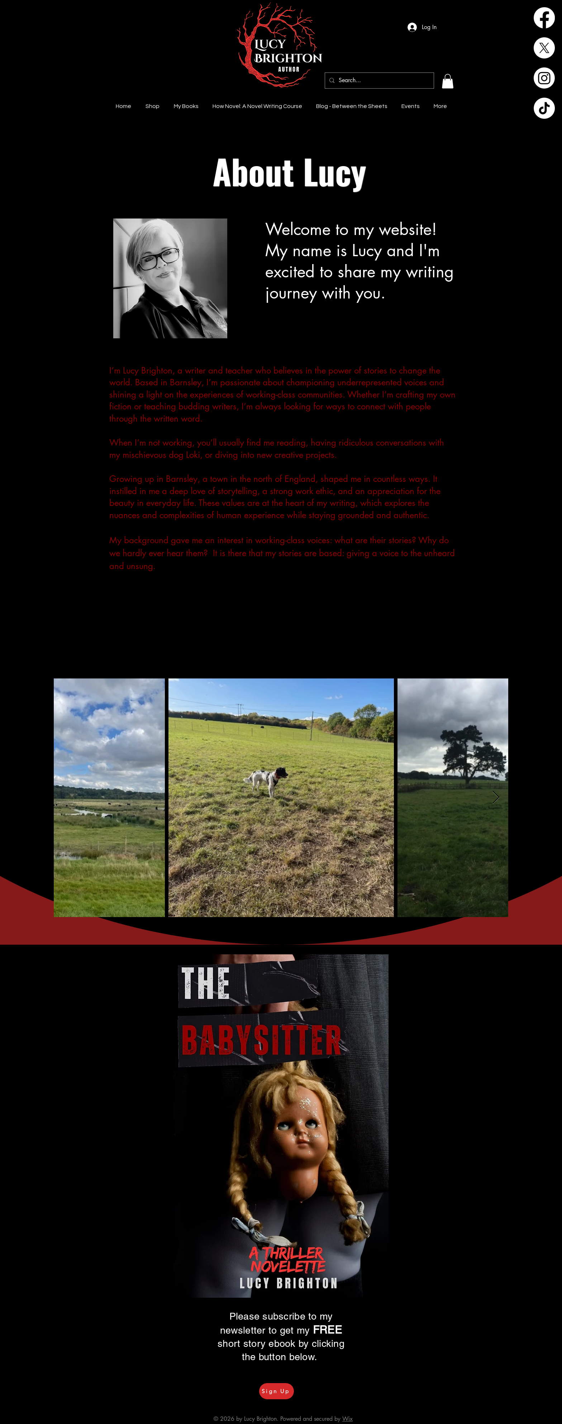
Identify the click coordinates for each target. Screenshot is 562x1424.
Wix (347, 1419)
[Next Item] (496, 798)
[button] (448, 81)
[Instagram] (544, 78)
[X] (544, 47)
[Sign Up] (276, 1391)
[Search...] (379, 80)
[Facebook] (544, 17)
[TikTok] (544, 108)
